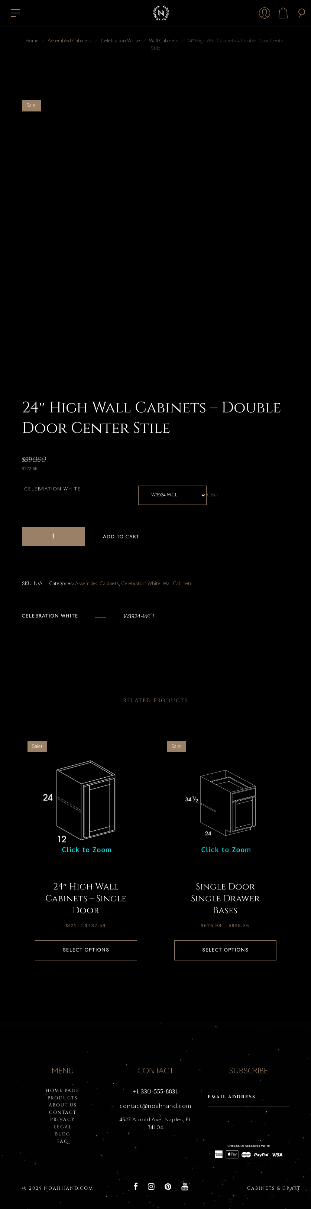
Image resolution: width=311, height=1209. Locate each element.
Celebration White (120, 41)
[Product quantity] (53, 536)
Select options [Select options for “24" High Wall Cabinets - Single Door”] (86, 950)
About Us (63, 1105)
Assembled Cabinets (69, 41)
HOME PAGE (63, 1090)
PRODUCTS (63, 1098)
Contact (63, 1112)
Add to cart (121, 537)
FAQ (62, 1141)
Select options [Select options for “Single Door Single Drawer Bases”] (225, 950)
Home (32, 41)
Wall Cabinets (163, 41)
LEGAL (63, 1127)
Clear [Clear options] (214, 495)
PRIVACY (62, 1119)
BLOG (63, 1134)
